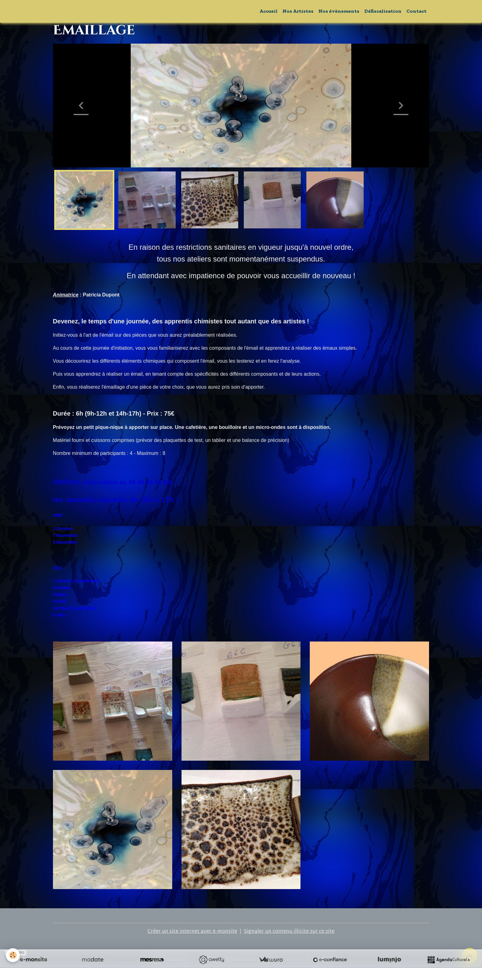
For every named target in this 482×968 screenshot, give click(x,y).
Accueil (269, 11)
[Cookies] (13, 955)
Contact (416, 11)
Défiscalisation (382, 11)
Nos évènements (338, 11)
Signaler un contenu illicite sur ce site (289, 931)
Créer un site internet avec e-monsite (192, 931)
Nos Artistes (298, 11)
